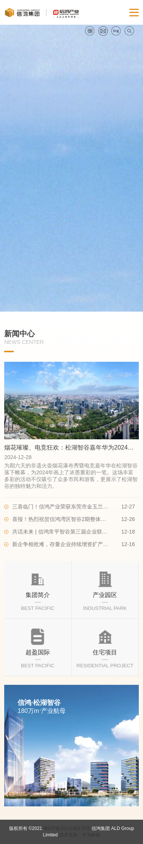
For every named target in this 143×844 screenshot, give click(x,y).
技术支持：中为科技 (79, 835)
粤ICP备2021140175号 (66, 828)
